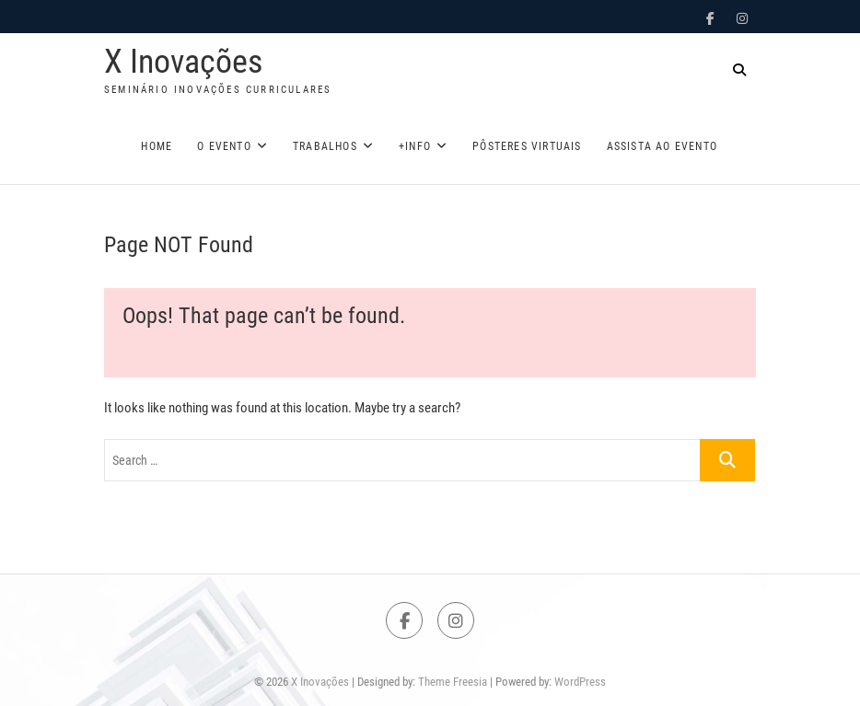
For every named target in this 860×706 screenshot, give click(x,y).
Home (156, 146)
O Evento (224, 146)
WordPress (580, 682)
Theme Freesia (452, 682)
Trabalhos (325, 146)
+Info (415, 146)
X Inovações (183, 61)
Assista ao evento (662, 146)
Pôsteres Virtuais (526, 146)
